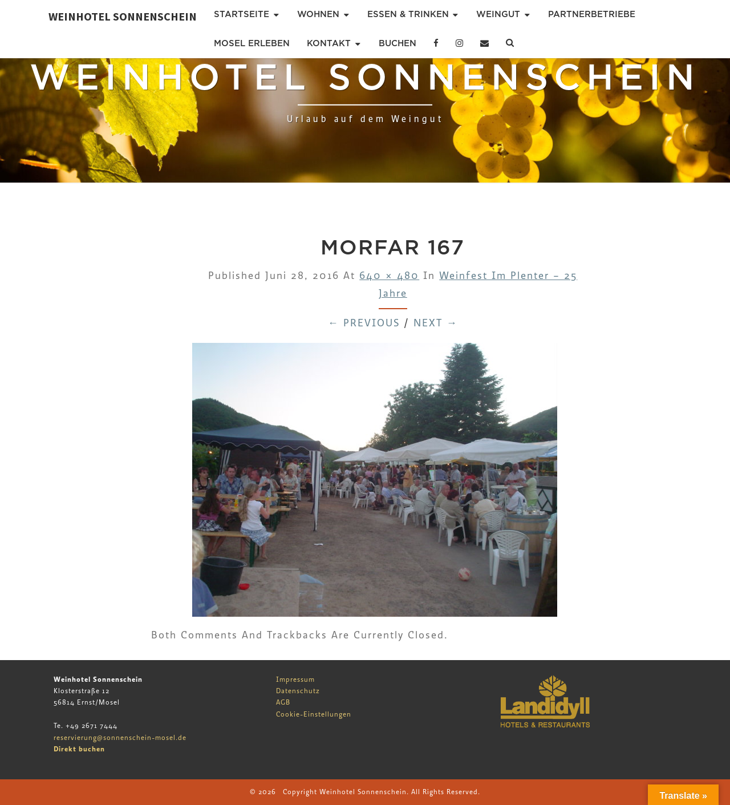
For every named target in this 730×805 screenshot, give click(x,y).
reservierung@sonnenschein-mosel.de (120, 738)
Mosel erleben (252, 43)
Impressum (295, 679)
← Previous (364, 323)
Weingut (498, 14)
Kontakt (329, 43)
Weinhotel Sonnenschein (122, 16)
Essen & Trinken (408, 14)
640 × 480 (389, 276)
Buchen (397, 43)
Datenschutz (298, 691)
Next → (435, 323)
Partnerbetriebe (591, 14)
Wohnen (318, 14)
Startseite (241, 14)
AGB (283, 702)
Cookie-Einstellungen (313, 714)
